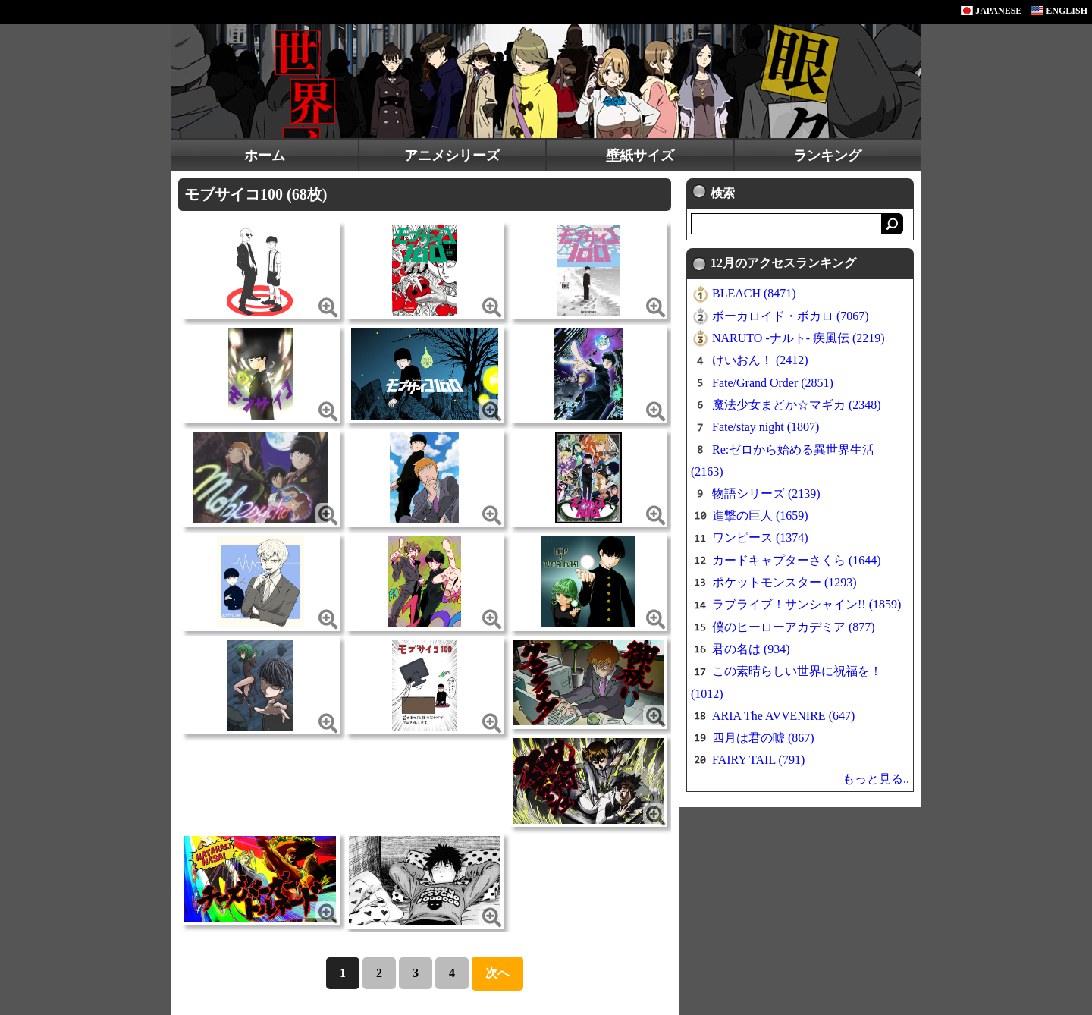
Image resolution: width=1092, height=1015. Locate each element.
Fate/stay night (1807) (765, 426)
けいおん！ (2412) (760, 360)
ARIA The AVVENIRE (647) (783, 715)
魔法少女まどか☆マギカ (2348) (796, 404)
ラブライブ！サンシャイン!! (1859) (806, 604)
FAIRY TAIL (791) (758, 759)
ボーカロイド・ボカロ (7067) (790, 316)
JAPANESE (991, 10)
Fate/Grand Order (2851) (772, 382)
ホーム (264, 155)
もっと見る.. (876, 778)
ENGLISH (1059, 10)
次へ (497, 972)
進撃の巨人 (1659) (760, 515)
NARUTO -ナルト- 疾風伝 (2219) (798, 338)
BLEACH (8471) (754, 293)
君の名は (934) (751, 649)
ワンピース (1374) (760, 537)
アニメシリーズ (452, 155)
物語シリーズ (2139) (766, 493)
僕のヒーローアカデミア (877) (793, 627)
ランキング (827, 155)
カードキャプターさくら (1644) (796, 560)
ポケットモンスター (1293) (784, 582)
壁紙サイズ (640, 155)
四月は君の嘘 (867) (763, 737)
